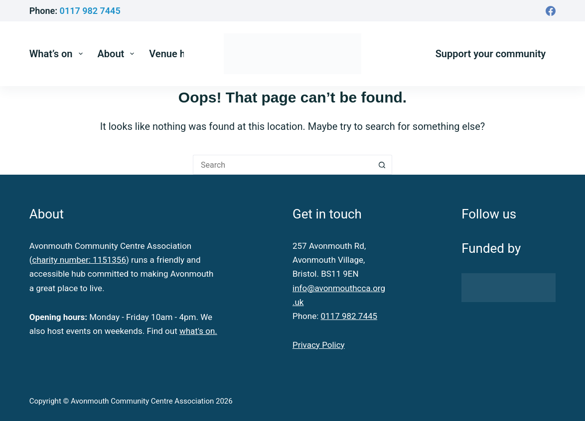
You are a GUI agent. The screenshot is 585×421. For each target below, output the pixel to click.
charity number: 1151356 (79, 260)
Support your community (491, 54)
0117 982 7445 (90, 10)
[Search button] (382, 165)
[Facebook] (551, 11)
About (118, 54)
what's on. (198, 331)
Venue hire (173, 54)
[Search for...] (282, 165)
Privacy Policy (318, 345)
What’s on (58, 54)
